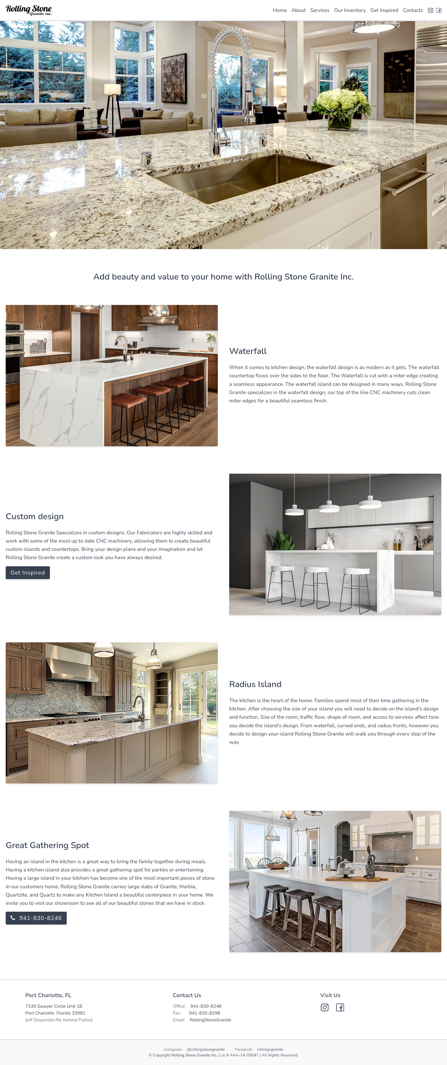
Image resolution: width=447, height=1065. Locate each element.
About (298, 10)
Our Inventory (350, 10)
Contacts (413, 10)
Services (319, 10)
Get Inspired (384, 10)
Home (280, 10)
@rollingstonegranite (206, 1049)
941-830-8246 (36, 918)
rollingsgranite (270, 1049)
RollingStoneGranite (210, 1020)
